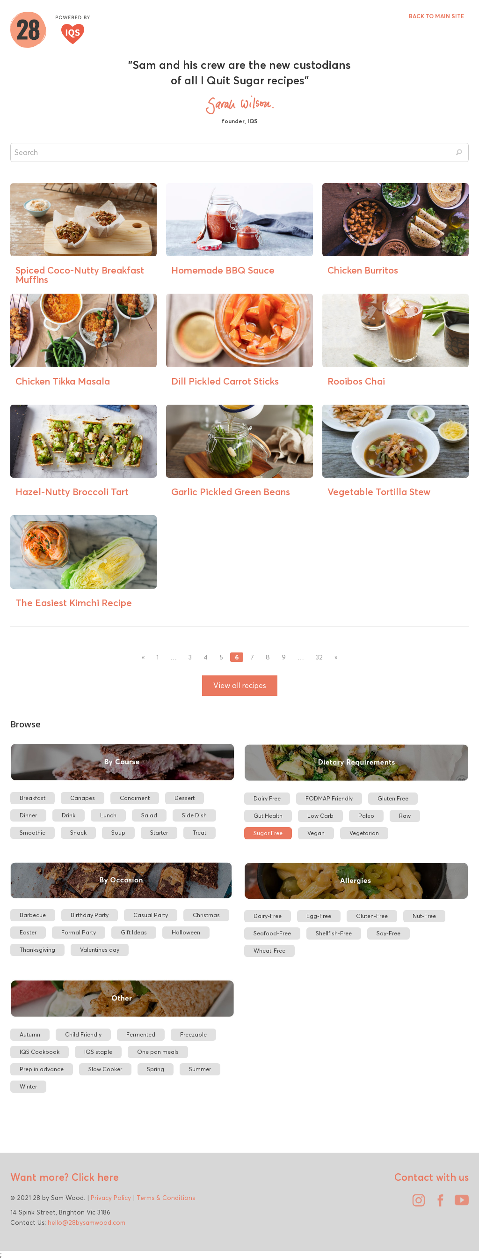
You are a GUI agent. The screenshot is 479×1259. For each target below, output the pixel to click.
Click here (94, 1177)
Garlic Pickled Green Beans (230, 491)
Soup (118, 832)
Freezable (193, 1034)
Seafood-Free (272, 933)
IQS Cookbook (39, 1051)
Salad (149, 815)
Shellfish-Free (334, 933)
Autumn (30, 1034)
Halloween (186, 932)
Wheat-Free (269, 950)
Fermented (140, 1034)
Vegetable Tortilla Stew (378, 491)
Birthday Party (90, 914)
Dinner (28, 815)
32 (319, 657)
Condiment (135, 797)
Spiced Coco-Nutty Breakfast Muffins (79, 274)
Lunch (108, 815)
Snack (78, 832)
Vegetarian (364, 833)
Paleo (366, 815)
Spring (155, 1069)
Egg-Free (318, 915)
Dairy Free (267, 798)
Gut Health (268, 815)
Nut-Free (424, 915)
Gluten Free (392, 798)
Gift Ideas (134, 932)
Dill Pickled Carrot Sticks (225, 381)
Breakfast (32, 797)
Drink (68, 815)
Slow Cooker (105, 1069)
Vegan (316, 833)
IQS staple (98, 1051)
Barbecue (33, 914)
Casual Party (150, 914)
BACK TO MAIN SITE (436, 16)
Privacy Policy (111, 1197)
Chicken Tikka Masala (62, 381)
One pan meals (158, 1051)
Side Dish (194, 815)
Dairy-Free (268, 915)
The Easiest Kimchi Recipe (73, 602)
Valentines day (99, 949)
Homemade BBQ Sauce (223, 270)
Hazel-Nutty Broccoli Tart (72, 491)
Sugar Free (268, 833)
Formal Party (78, 932)
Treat (199, 832)
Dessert (184, 797)
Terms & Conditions (166, 1197)
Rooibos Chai (356, 381)
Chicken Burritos (362, 270)
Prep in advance (42, 1069)
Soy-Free (388, 933)
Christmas (206, 914)
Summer (200, 1069)
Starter (159, 832)
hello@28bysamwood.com (86, 1222)
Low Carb (320, 815)
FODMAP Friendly (329, 798)
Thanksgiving (37, 949)
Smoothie (32, 832)
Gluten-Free (372, 915)
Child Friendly (83, 1034)
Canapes (82, 797)
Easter (28, 932)
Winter (28, 1086)
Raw (405, 815)
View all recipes (239, 685)
